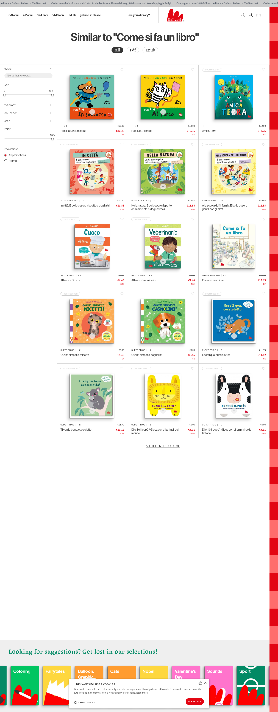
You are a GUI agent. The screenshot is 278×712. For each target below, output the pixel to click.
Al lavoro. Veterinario (143, 280)
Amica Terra (209, 131)
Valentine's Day (232, 669)
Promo (13, 161)
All (117, 50)
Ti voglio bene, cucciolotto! (76, 429)
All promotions (17, 155)
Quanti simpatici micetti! (74, 355)
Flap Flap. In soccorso (73, 131)
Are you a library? (139, 15)
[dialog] (139, 692)
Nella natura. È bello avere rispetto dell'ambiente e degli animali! (151, 207)
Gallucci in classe (90, 15)
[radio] (117, 50)
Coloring (53, 666)
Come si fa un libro (213, 280)
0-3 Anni (14, 15)
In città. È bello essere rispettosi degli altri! (85, 205)
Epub (150, 50)
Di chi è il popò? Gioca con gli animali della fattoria (226, 431)
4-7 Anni (28, 15)
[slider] (4, 95)
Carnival (17, 666)
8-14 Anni (42, 15)
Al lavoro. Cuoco (70, 280)
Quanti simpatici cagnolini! (146, 355)
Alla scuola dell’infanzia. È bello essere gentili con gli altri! (224, 207)
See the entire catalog (163, 446)
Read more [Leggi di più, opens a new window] (142, 690)
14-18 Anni (58, 15)
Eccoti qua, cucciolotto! (216, 355)
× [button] (205, 681)
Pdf (133, 50)
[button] (84, 701)
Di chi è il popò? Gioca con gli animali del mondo (155, 431)
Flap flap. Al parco (141, 131)
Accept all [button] (192, 700)
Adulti (72, 15)
